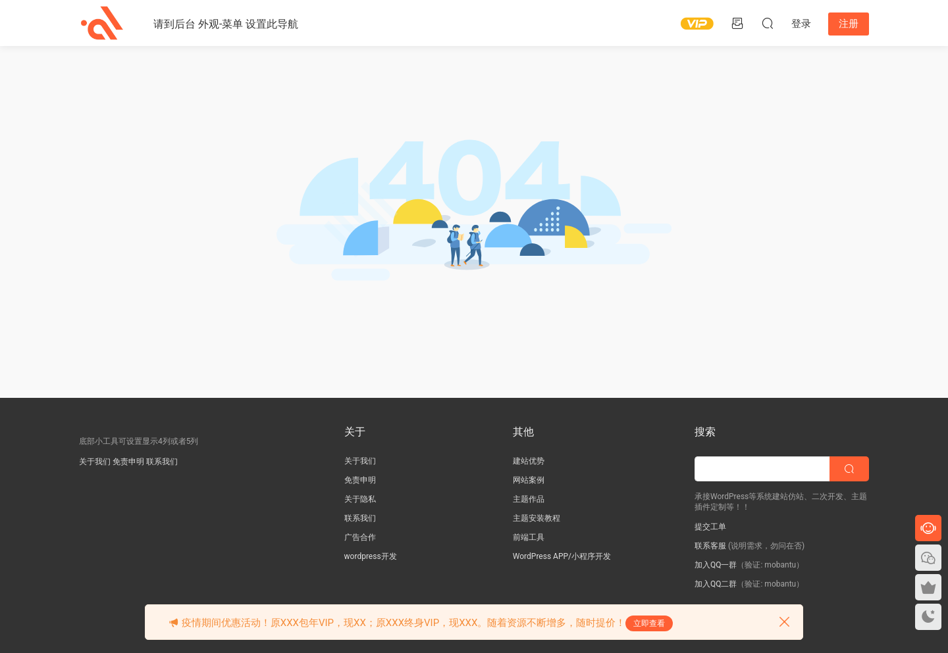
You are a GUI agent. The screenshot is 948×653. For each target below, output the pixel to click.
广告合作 (360, 537)
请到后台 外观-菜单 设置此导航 (225, 24)
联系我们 (162, 461)
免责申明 (128, 461)
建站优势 (528, 461)
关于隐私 (360, 499)
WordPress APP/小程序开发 (562, 556)
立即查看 (649, 623)
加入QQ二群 (716, 584)
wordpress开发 (370, 556)
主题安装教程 (536, 518)
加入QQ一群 (716, 564)
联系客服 (710, 545)
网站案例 (528, 480)
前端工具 (528, 537)
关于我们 (95, 461)
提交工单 (710, 526)
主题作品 (528, 499)
